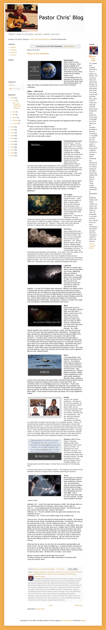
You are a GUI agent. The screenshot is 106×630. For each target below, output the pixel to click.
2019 (12, 144)
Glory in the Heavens (38, 53)
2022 (12, 135)
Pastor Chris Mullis (93, 58)
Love (66, 572)
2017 (12, 150)
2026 (12, 98)
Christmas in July (44, 572)
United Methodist (71, 574)
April (14, 115)
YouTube (13, 55)
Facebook (13, 52)
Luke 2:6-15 (72, 572)
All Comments (15, 89)
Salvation (50, 574)
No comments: (60, 569)
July (63, 572)
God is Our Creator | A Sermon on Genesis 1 (16, 105)
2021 (12, 138)
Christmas (36, 572)
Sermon (56, 574)
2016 (12, 153)
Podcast (13, 47)
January (15, 123)
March (14, 117)
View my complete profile (92, 246)
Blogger (83, 620)
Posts (12, 85)
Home (51, 605)
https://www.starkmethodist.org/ (40, 39)
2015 (12, 156)
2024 (12, 130)
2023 (12, 133)
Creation (52, 572)
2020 (12, 141)
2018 (12, 147)
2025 (12, 127)
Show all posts (69, 46)
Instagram (13, 50)
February (15, 120)
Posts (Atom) (40, 609)
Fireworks (59, 572)
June (14, 100)
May (14, 112)
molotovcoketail (67, 620)
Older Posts (78, 605)
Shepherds (62, 574)
